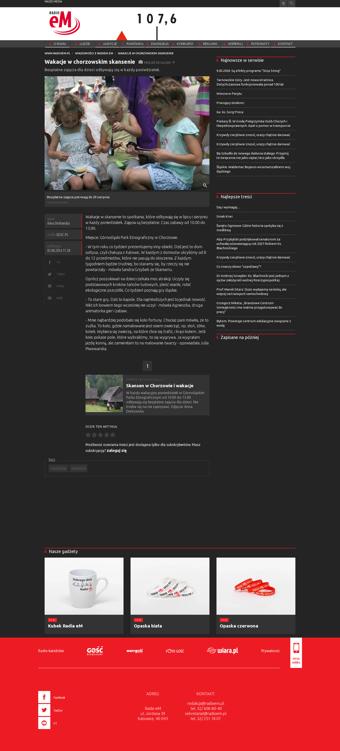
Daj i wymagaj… (228, 207)
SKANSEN (78, 468)
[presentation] (60, 729)
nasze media (53, 1)
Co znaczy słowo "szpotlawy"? (238, 266)
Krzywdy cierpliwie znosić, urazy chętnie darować (253, 135)
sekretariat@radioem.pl (205, 713)
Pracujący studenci (230, 103)
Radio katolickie (51, 651)
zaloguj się (117, 450)
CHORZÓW (58, 468)
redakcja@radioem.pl (205, 703)
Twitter (60, 274)
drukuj (60, 286)
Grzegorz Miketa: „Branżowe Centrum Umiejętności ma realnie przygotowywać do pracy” (249, 307)
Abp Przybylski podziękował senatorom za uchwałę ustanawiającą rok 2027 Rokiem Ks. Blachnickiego (249, 243)
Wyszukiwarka (291, 3)
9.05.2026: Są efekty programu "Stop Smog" (248, 71)
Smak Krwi (224, 216)
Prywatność (270, 651)
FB (58, 262)
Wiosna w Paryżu (229, 93)
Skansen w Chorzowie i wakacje (159, 385)
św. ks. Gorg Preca (229, 112)
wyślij (59, 298)
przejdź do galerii (157, 62)
